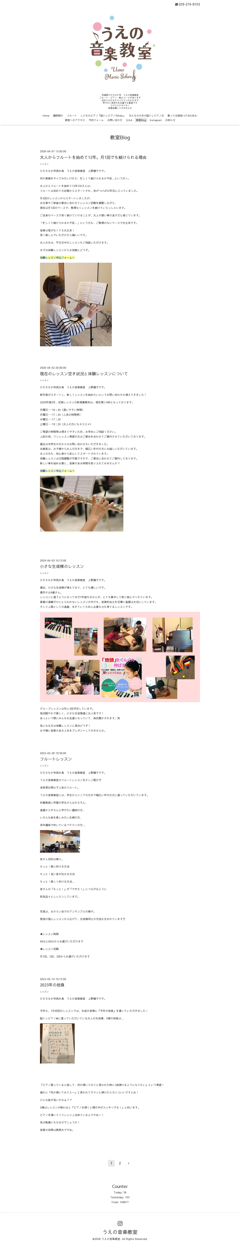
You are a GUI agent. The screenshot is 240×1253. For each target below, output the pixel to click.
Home (46, 115)
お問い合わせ (114, 120)
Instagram (156, 120)
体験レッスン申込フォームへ (57, 257)
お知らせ (170, 120)
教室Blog (141, 120)
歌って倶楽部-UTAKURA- (183, 115)
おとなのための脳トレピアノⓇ (146, 115)
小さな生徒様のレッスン (62, 566)
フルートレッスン (56, 759)
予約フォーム (96, 120)
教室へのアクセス (75, 120)
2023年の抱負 (52, 985)
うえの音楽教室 (120, 1231)
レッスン (44, 163)
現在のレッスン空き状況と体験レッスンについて (84, 373)
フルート (72, 115)
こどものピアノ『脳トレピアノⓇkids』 (102, 115)
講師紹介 (58, 115)
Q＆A (129, 120)
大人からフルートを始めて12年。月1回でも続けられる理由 (93, 157)
